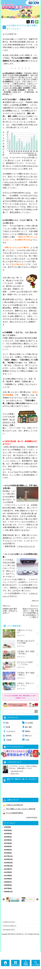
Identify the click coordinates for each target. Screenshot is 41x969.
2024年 (8, 833)
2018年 (8, 853)
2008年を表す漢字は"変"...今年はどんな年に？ (10, 611)
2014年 (8, 866)
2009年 (8, 882)
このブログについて (16, 771)
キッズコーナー (12, 182)
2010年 (8, 879)
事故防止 (27, 731)
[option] (20, 753)
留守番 (8, 727)
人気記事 (8, 739)
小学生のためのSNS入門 (14, 805)
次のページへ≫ (34, 605)
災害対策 (8, 735)
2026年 (7, 827)
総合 (7, 722)
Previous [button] (2, 754)
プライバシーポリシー (9, 925)
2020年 (8, 846)
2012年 (8, 872)
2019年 (8, 850)
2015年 (8, 862)
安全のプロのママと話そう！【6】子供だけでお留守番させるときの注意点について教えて (30, 613)
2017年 (8, 856)
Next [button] (38, 754)
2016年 (8, 859)
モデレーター (14, 773)
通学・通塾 (28, 727)
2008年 (8, 885)
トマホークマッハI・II (25, 546)
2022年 (8, 840)
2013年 (8, 869)
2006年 (8, 891)
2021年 (8, 843)
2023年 (8, 837)
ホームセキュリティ (9, 929)
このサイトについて (9, 922)
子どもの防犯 (29, 722)
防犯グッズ (28, 735)
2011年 (8, 875)
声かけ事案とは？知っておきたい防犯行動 (20, 809)
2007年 (8, 888)
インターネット (10, 731)
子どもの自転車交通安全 (14, 813)
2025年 (8, 830)
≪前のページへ (6, 605)
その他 (27, 739)
